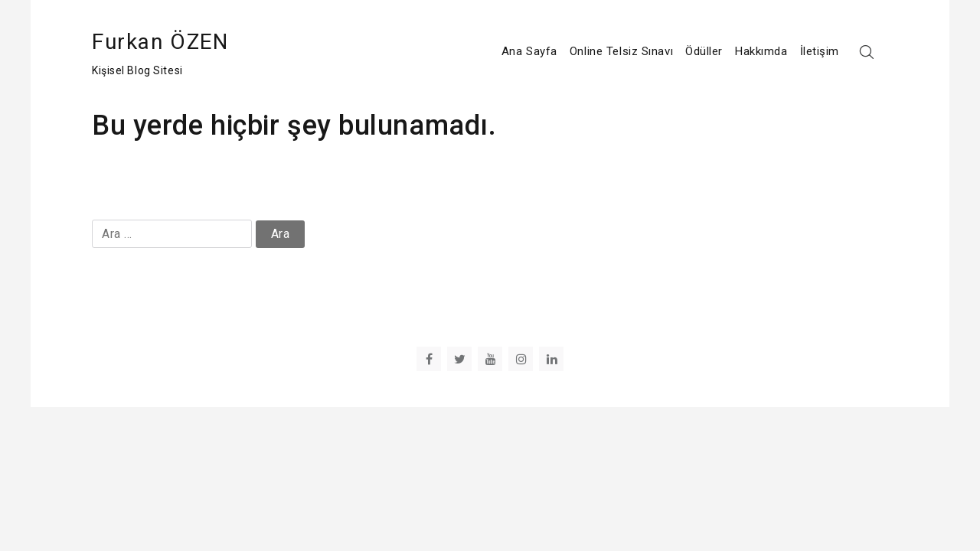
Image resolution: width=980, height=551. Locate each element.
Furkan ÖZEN (160, 41)
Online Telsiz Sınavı (621, 51)
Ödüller (704, 51)
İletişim (819, 51)
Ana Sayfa (529, 51)
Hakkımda (761, 51)
